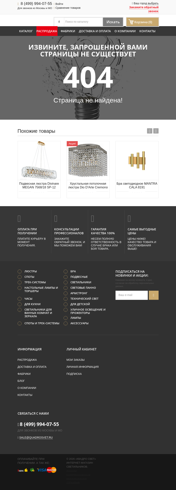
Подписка (74, 373)
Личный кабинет (82, 349)
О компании (125, 31)
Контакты (147, 31)
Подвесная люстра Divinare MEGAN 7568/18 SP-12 (39, 185)
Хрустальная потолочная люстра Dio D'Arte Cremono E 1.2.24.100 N (88, 186)
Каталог (26, 31)
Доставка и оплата (95, 31)
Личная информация (83, 366)
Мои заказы (76, 359)
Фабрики (68, 31)
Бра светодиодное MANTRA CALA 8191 (137, 185)
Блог (21, 380)
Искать (112, 21)
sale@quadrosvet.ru (36, 437)
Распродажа (46, 31)
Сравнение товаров (67, 7)
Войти (58, 3)
